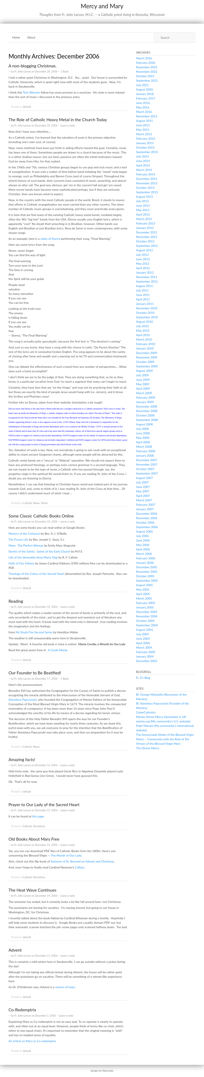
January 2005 (145, 607)
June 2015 (143, 125)
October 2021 (145, 76)
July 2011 (142, 290)
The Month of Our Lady (66, 855)
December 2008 (146, 406)
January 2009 (145, 402)
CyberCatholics (146, 712)
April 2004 (143, 643)
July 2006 (142, 536)
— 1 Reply (63, 71)
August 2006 (144, 531)
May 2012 (142, 263)
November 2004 (146, 616)
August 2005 (144, 585)
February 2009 (145, 397)
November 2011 (146, 277)
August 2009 (144, 370)
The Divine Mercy (147, 748)
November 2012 (146, 237)
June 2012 (143, 259)
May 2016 (142, 107)
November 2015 (146, 116)
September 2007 (147, 473)
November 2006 (146, 518)
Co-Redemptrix (22, 1009)
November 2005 (146, 571)
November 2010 (146, 308)
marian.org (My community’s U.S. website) (163, 721)
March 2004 (144, 647)
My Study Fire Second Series (34, 632)
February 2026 (145, 62)
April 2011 (143, 299)
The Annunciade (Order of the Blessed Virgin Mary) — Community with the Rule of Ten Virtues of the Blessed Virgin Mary (165, 739)
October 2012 (145, 241)
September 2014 (147, 152)
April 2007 (143, 495)
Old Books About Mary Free (33, 839)
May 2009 (142, 384)
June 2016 (143, 103)
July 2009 (142, 375)
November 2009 (146, 357)
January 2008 (145, 455)
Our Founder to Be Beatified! (34, 672)
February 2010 (145, 344)
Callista (79, 867)
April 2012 (143, 268)
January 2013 (145, 228)
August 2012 (144, 250)
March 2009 (144, 393)
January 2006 (145, 562)
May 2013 (142, 210)
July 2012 (142, 254)
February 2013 (145, 223)
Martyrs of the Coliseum (24, 533)
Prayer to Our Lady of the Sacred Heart (43, 804)
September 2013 (147, 192)
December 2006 (146, 513)
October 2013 (145, 187)
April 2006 (143, 549)
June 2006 (143, 540)
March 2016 (144, 112)
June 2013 (143, 205)
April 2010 (143, 335)
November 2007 (146, 464)
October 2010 (145, 312)
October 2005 (145, 576)
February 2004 (145, 652)
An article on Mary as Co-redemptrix (32, 1041)
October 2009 (145, 362)
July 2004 (142, 634)
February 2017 (145, 98)
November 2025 (146, 67)
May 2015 (142, 129)
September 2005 (147, 580)
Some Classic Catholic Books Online (41, 515)
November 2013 (146, 183)
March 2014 (144, 170)
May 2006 (142, 545)
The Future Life (18, 539)
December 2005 (146, 567)
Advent (15, 950)
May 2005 (142, 589)
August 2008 (144, 424)
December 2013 (146, 178)
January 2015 (145, 143)
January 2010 (145, 348)
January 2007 (145, 509)
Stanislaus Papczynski (22, 699)
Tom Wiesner (31, 92)
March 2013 (144, 219)
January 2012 (145, 272)
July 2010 (142, 326)
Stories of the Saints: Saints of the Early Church (39, 551)
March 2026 (144, 58)
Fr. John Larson (22, 71)
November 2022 (146, 71)
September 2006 (147, 527)
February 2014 (145, 174)
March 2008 (144, 446)
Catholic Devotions (34, 826)
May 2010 (142, 330)
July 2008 (142, 429)
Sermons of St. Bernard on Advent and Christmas (82, 861)
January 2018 (145, 94)
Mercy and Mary (102, 6)
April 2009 (143, 388)
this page (38, 816)
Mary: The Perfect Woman (26, 545)
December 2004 (146, 612)
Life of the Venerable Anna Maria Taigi (33, 557)
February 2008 (145, 451)
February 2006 (145, 558)
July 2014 (142, 156)
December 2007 (146, 460)
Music (44, 503)
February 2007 (145, 504)
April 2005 (143, 594)
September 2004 (147, 625)
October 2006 (145, 522)
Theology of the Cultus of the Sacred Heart (36, 573)
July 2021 (142, 85)
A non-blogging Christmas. (32, 65)
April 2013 (143, 214)
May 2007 (142, 491)
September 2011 (147, 281)
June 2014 (143, 161)
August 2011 (144, 286)
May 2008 (142, 437)
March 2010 (144, 339)
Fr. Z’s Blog (143, 677)
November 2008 (146, 411)
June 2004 (143, 638)
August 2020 (144, 89)
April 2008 (143, 442)
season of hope (65, 987)
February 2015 (145, 138)
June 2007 (143, 487)
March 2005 (144, 598)
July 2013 (142, 201)
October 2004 (145, 620)
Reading (15, 601)
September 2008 (147, 420)
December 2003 (146, 661)
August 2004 (144, 629)
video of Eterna (50, 238)
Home (16, 37)
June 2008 (143, 433)
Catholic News (31, 503)
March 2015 (144, 134)
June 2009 (143, 379)
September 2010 (147, 317)
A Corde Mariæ (57, 650)
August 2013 (144, 196)
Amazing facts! (21, 759)
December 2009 (146, 353)
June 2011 (143, 295)
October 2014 (145, 147)
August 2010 (144, 321)
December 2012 (146, 232)
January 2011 (145, 303)
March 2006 (144, 554)
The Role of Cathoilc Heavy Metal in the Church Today (57, 119)
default (27, 106)
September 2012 (147, 245)
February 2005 (145, 603)
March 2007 (144, 500)
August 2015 (144, 120)
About (31, 37)
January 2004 (145, 656)
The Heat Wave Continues (32, 890)
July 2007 (142, 482)
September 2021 (147, 80)
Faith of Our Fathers (21, 563)
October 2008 (145, 415)
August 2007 (144, 478)
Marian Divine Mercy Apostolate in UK (161, 717)
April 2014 (143, 165)
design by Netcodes (102, 1070)
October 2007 (145, 469)
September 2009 (147, 366)
